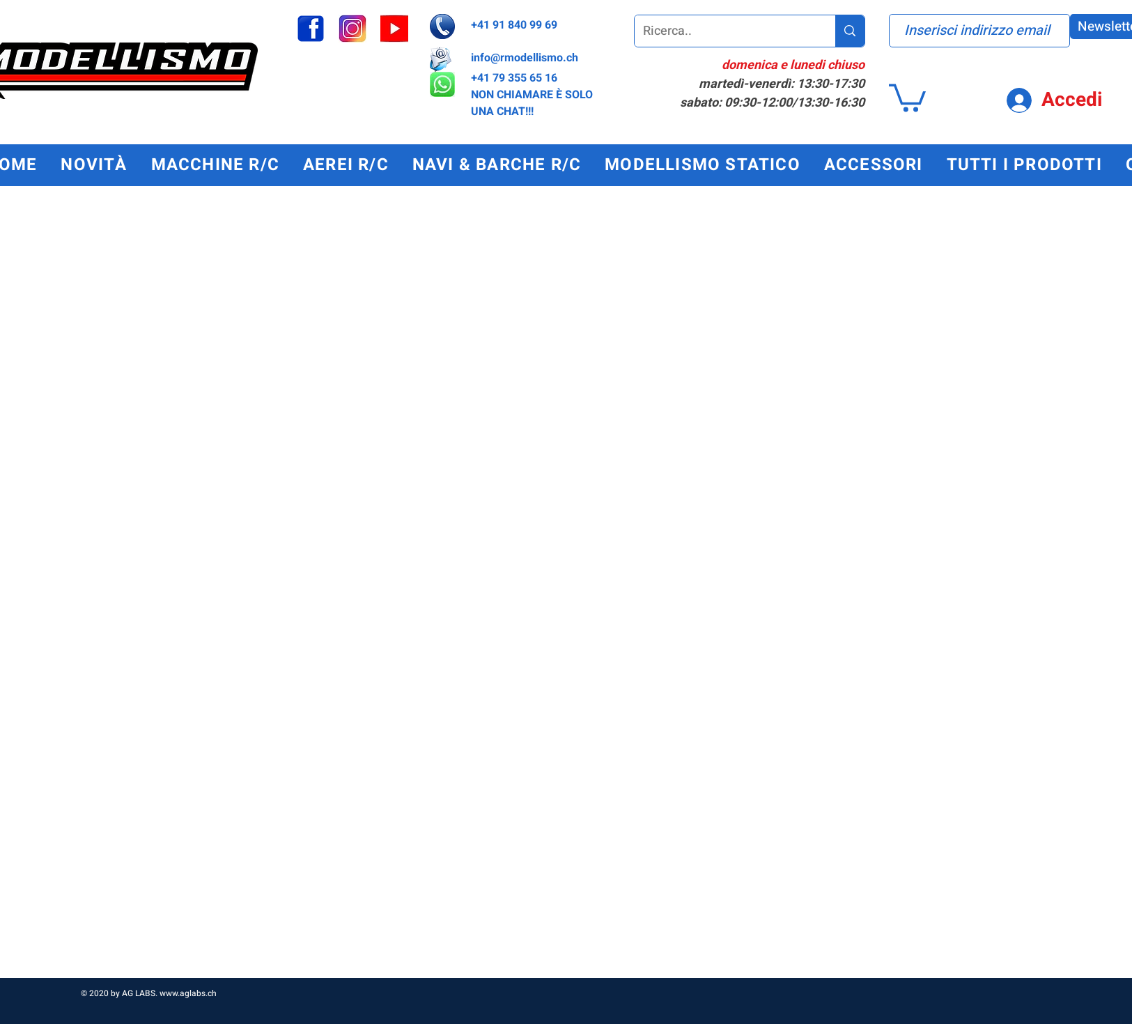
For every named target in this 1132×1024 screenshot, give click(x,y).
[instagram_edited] (352, 29)
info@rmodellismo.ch (524, 57)
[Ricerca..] (725, 31)
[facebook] (311, 29)
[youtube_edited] (394, 29)
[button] (907, 96)
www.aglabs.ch (188, 993)
